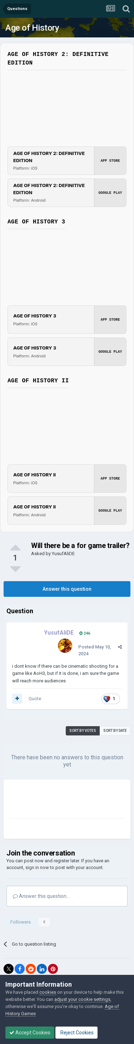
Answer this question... (41, 896)
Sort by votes (82, 731)
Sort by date (115, 731)
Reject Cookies (76, 1032)
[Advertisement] (66, 800)
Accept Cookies (29, 1032)
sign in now (37, 867)
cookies (47, 992)
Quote (35, 698)
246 (84, 633)
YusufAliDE (63, 553)
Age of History (32, 28)
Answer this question (67, 589)
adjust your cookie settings (82, 999)
